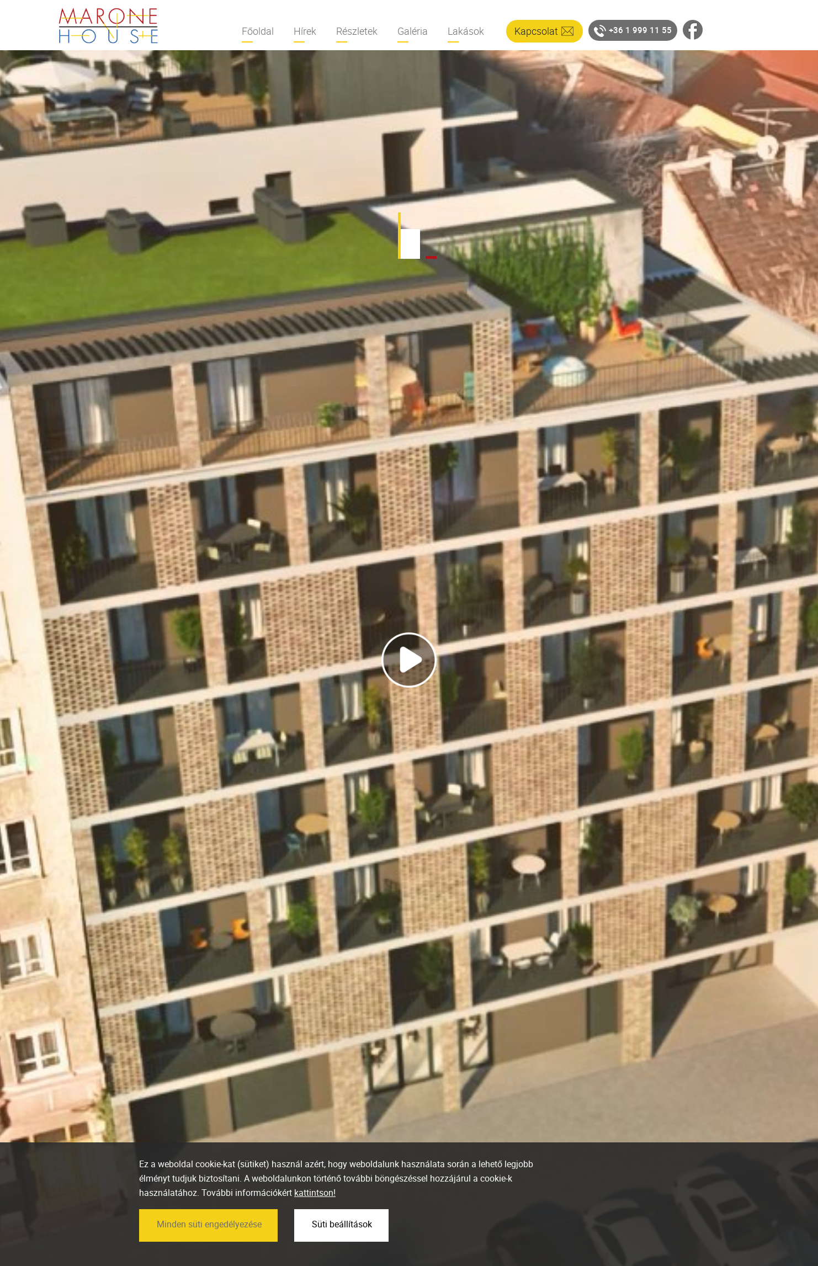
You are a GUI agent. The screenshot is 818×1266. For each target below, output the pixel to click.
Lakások (466, 31)
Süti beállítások (342, 1250)
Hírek (305, 31)
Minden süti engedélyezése (209, 1250)
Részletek (357, 31)
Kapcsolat (536, 31)
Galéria (412, 31)
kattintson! (315, 1219)
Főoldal (258, 31)
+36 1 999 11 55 (633, 30)
